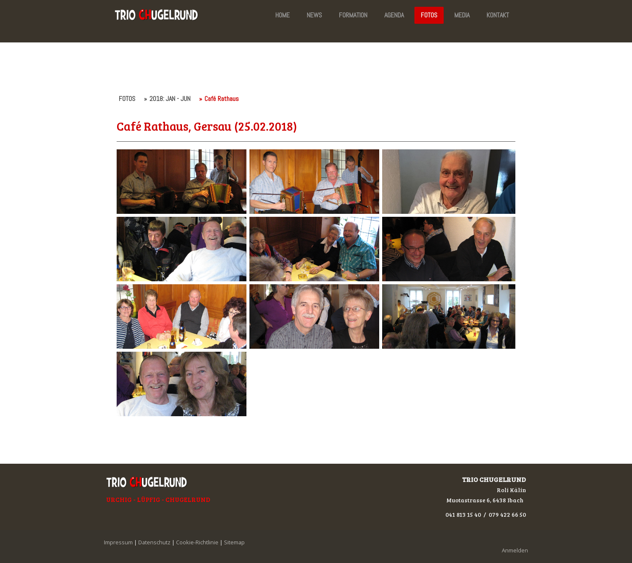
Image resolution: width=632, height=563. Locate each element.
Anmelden (515, 550)
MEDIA (462, 15)
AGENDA (394, 15)
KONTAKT (498, 15)
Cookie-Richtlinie (197, 542)
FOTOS (429, 15)
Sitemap (234, 542)
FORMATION (353, 15)
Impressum (118, 542)
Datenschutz (154, 542)
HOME (282, 15)
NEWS (314, 15)
